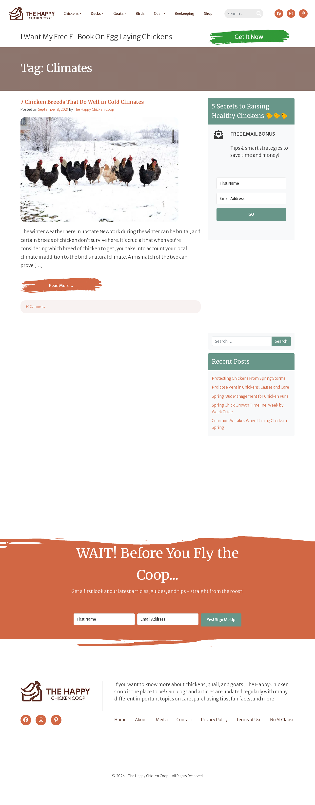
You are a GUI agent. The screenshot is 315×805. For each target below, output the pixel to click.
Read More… (61, 289)
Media (161, 737)
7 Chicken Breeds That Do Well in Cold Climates (82, 102)
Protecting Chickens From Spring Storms (251, 378)
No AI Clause (282, 737)
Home (120, 737)
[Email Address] (251, 198)
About (141, 737)
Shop (206, 13)
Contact (183, 737)
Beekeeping (183, 13)
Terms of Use (248, 737)
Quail (156, 13)
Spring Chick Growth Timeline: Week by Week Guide (249, 425)
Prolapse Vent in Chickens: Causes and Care (248, 392)
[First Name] (251, 183)
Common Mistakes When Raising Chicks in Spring (250, 442)
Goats (117, 13)
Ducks (94, 13)
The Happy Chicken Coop (94, 109)
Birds (138, 13)
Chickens (69, 13)
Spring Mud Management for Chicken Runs (247, 409)
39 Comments (35, 306)
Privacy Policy (213, 737)
